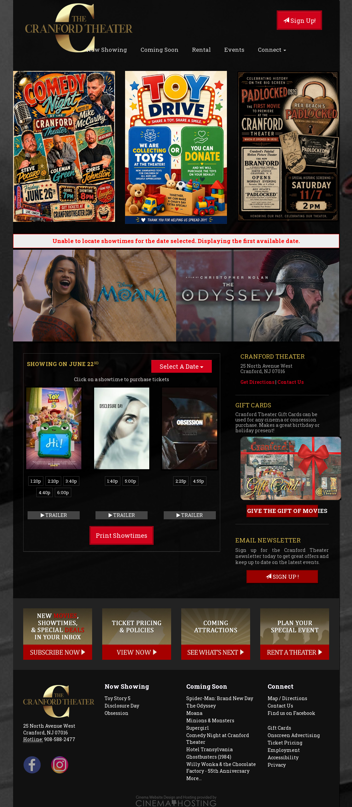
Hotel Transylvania (209, 749)
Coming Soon (160, 49)
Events (234, 49)
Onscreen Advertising (294, 735)
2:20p (53, 481)
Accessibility (283, 757)
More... (194, 778)
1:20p (36, 481)
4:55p (198, 481)
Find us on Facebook (291, 713)
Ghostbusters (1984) (208, 757)
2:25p (180, 481)
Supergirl (197, 728)
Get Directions (257, 382)
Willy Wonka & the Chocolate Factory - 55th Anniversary (221, 767)
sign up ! (282, 576)
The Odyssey (201, 705)
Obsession (116, 713)
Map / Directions (287, 698)
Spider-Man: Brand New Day (219, 698)
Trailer (54, 515)
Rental (201, 49)
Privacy (277, 765)
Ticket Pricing (285, 742)
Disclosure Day (122, 705)
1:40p (112, 481)
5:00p (130, 481)
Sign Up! (299, 20)
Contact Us (290, 382)
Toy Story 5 (117, 698)
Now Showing (106, 49)
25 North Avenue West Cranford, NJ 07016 (49, 729)
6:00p (63, 492)
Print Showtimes (121, 535)
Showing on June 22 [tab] (63, 363)
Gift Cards (279, 728)
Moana (194, 713)
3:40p (71, 481)
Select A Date (181, 366)
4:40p (44, 492)
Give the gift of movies (282, 511)
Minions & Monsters (210, 720)
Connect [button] (272, 49)
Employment (284, 750)
